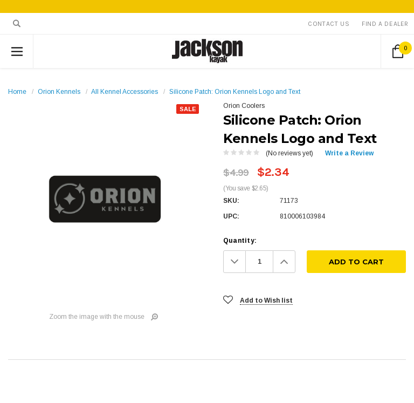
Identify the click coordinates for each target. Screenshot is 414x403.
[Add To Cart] (356, 261)
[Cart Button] (397, 51)
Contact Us (328, 24)
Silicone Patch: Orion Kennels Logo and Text (234, 91)
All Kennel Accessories (124, 91)
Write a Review (349, 153)
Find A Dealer (385, 24)
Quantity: (240, 240)
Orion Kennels (59, 91)
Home (17, 91)
